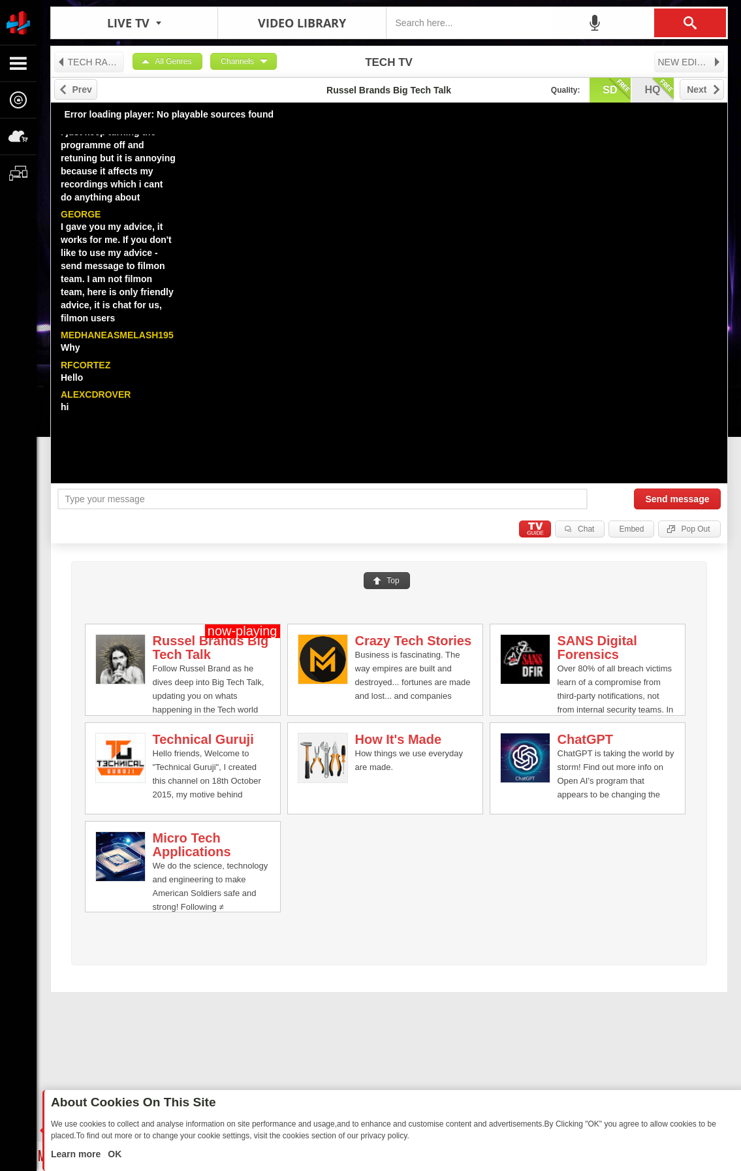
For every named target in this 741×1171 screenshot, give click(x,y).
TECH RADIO (90, 62)
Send (677, 499)
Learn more (77, 1154)
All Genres (173, 61)
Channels (237, 61)
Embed (631, 529)
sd (616, 89)
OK (113, 1154)
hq (659, 89)
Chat (586, 529)
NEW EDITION (689, 62)
